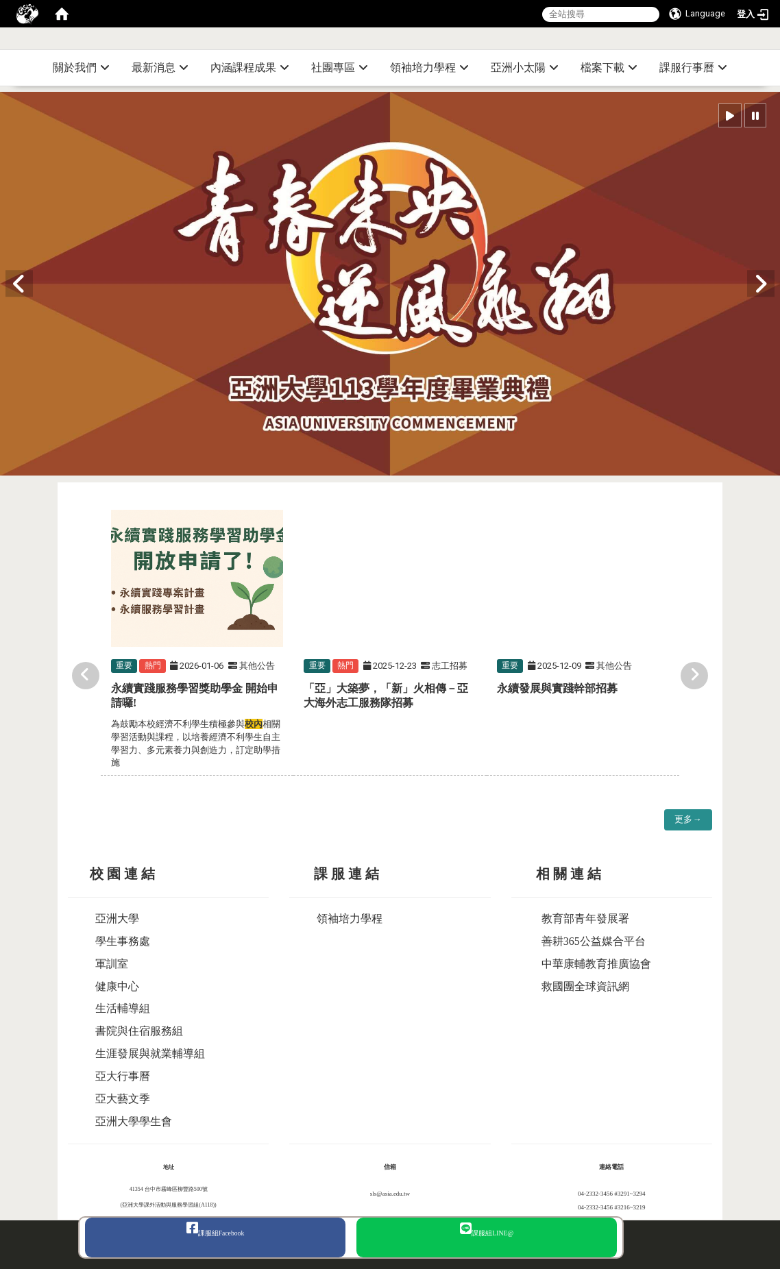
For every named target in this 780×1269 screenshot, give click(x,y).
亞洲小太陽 (525, 67)
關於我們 (81, 67)
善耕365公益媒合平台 (593, 941)
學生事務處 (122, 941)
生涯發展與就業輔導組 (150, 1053)
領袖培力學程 (429, 67)
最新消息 (160, 67)
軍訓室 (111, 964)
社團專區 (339, 67)
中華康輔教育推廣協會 (596, 964)
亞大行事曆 (122, 1076)
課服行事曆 (693, 67)
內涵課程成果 (249, 67)
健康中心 (117, 986)
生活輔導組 (122, 1008)
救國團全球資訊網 (585, 986)
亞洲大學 (117, 918)
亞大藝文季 (122, 1099)
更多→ (687, 819)
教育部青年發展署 (585, 918)
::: (775, 44)
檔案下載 (609, 67)
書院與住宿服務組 (139, 1031)
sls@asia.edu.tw (390, 1193)
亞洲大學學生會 (133, 1121)
